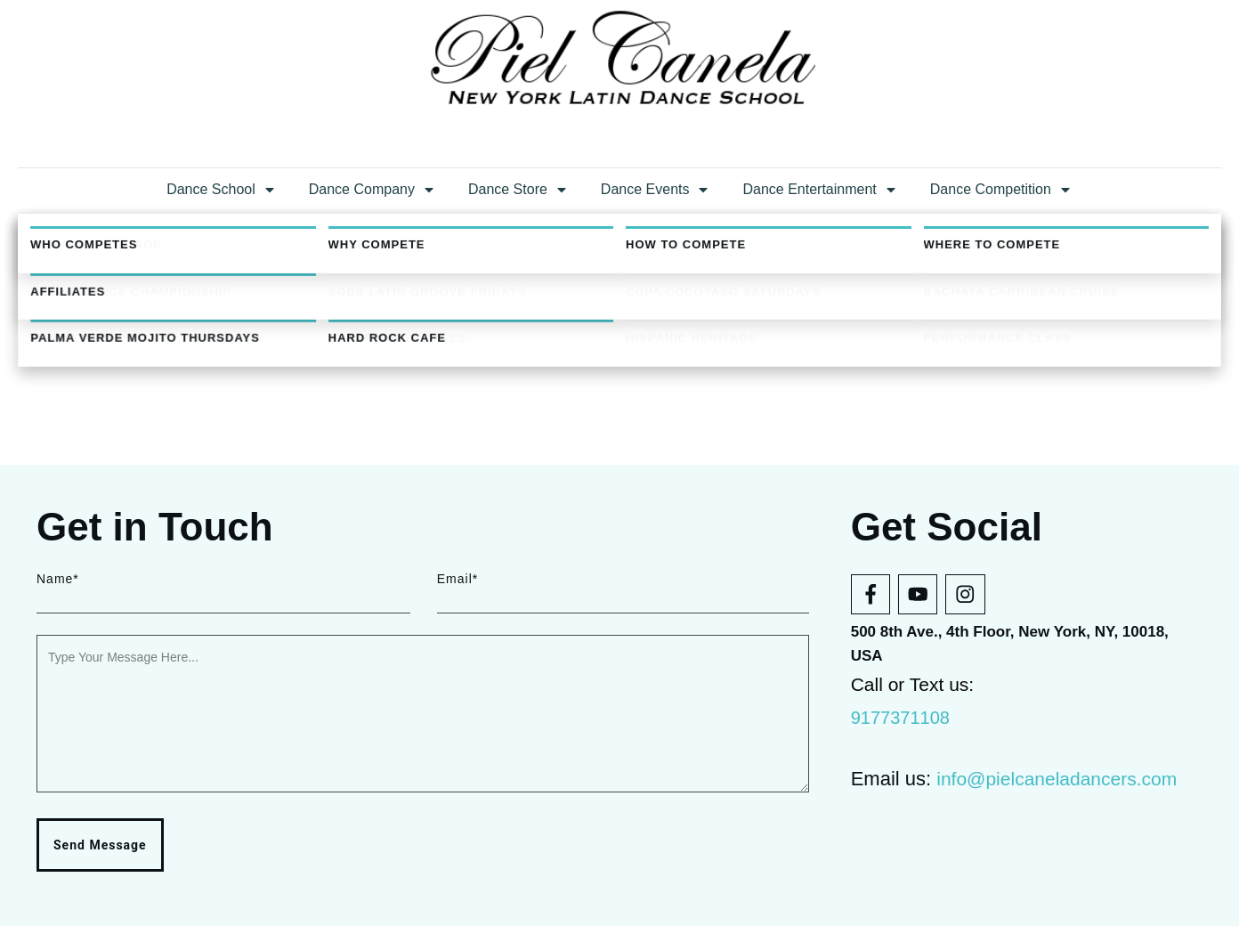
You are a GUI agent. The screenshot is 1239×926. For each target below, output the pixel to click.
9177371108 (900, 717)
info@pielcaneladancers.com (1056, 778)
